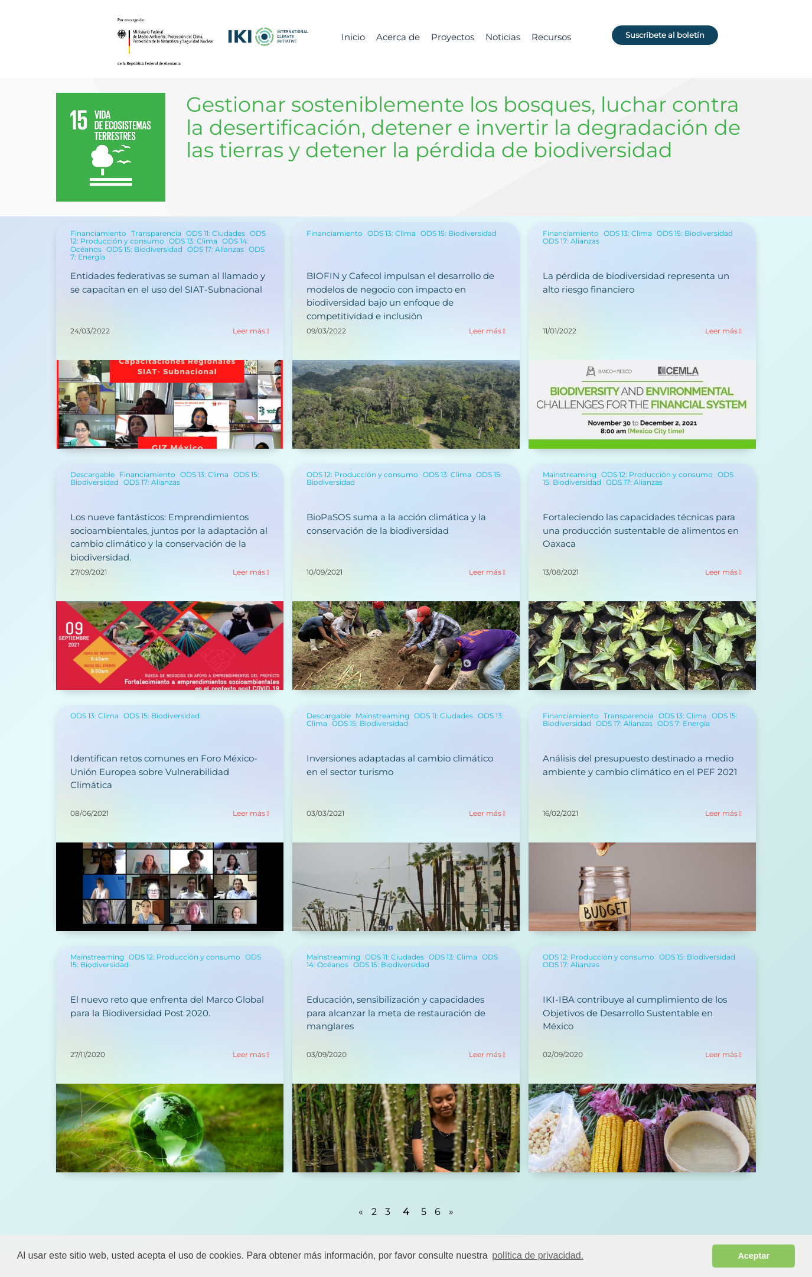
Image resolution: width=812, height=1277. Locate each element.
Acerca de (398, 37)
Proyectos (452, 37)
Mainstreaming (569, 474)
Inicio (353, 37)
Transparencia (156, 233)
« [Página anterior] (360, 1211)
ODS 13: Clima (193, 240)
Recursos (551, 37)
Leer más (249, 330)
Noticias (502, 37)
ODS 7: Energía (683, 723)
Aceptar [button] (753, 1255)
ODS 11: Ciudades (215, 233)
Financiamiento (98, 233)
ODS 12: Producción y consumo (362, 474)
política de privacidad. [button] (537, 1255)
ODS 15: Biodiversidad (144, 249)
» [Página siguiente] (451, 1211)
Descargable (92, 474)
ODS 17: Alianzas (215, 249)
